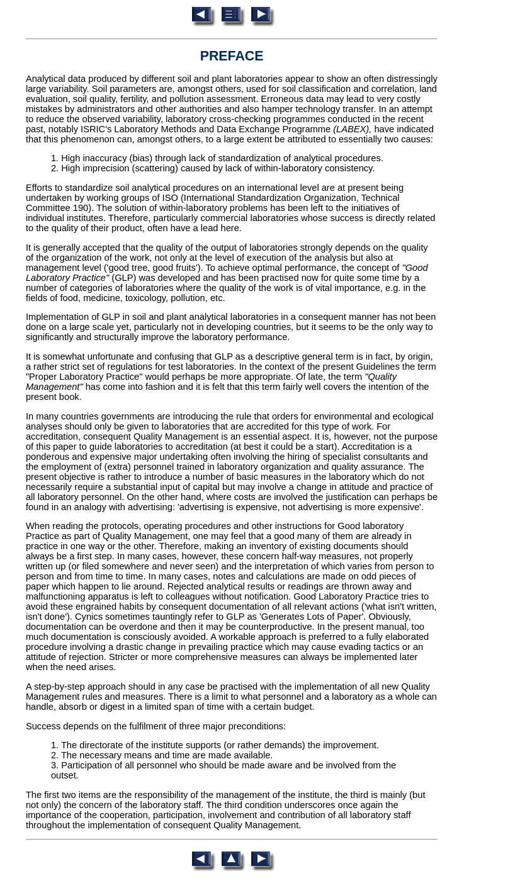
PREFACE (232, 56)
